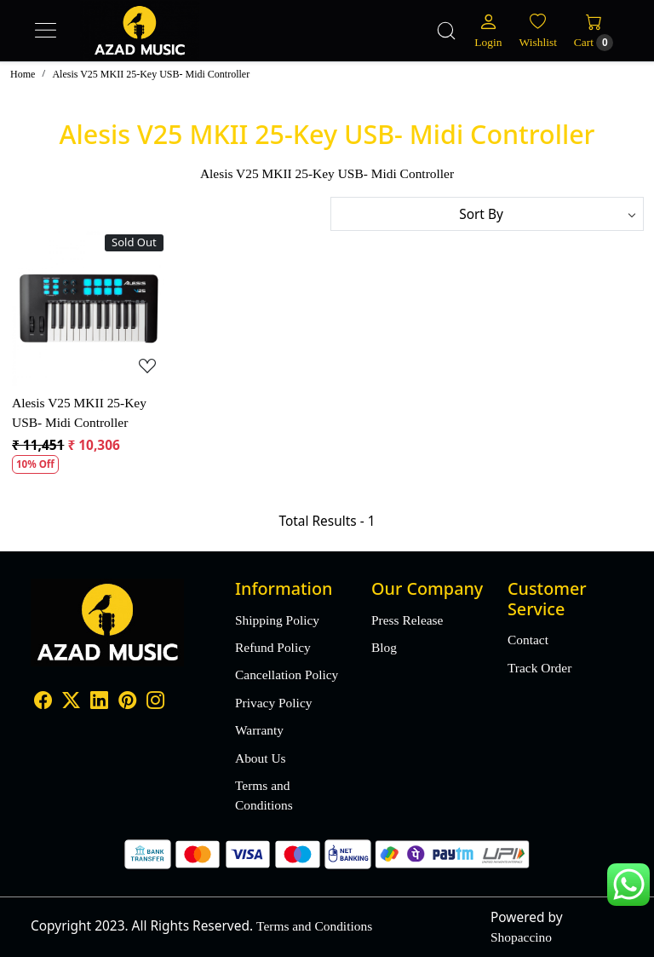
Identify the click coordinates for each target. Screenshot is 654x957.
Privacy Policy (273, 702)
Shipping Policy (277, 620)
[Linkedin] (99, 702)
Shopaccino (521, 937)
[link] (446, 31)
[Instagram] (155, 702)
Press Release (407, 620)
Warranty (259, 730)
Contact (528, 639)
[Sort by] (487, 214)
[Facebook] (43, 702)
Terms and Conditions (264, 795)
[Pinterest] (127, 702)
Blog (384, 647)
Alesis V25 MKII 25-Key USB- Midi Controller (79, 412)
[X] (71, 702)
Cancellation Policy (286, 674)
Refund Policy (273, 647)
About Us (260, 758)
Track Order (539, 667)
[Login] (488, 30)
